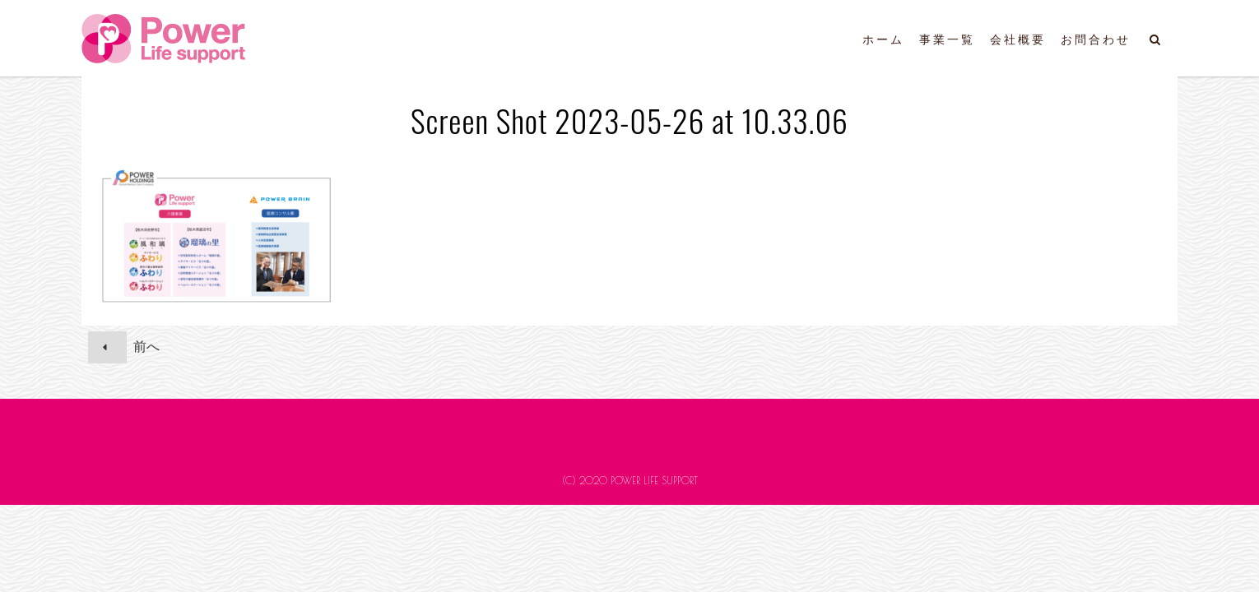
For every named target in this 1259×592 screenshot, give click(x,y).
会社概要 (1018, 39)
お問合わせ (1096, 39)
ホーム (883, 39)
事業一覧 (947, 39)
